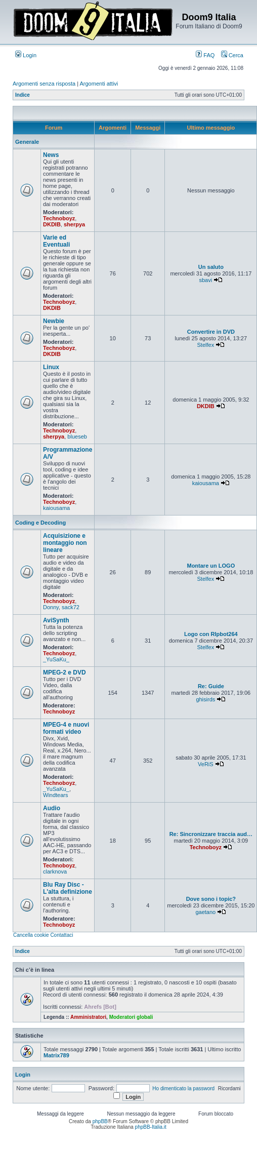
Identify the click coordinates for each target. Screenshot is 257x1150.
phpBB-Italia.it (150, 1127)
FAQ (205, 55)
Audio (51, 808)
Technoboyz (59, 218)
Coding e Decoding (40, 523)
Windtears (55, 795)
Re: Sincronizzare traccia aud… (210, 834)
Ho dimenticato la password (183, 1088)
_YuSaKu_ (56, 659)
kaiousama (56, 508)
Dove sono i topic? (211, 899)
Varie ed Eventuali (56, 241)
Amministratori (88, 1017)
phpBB (100, 1121)
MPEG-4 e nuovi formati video (66, 728)
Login (25, 55)
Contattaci (61, 935)
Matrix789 (56, 1055)
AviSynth (56, 620)
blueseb (77, 436)
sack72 (70, 607)
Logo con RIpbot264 (211, 634)
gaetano (205, 912)
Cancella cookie (31, 935)
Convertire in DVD (211, 332)
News (51, 154)
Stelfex (206, 345)
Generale (27, 142)
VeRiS (205, 764)
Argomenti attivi (99, 84)
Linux (51, 367)
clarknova (55, 871)
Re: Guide (211, 686)
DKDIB (52, 224)
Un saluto (211, 267)
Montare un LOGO (211, 566)
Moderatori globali (131, 1017)
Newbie (53, 321)
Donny (51, 607)
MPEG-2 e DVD (64, 672)
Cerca (232, 55)
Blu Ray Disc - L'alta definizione (67, 888)
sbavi (205, 280)
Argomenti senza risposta (44, 84)
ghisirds (205, 699)
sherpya (74, 224)
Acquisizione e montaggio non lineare (65, 542)
